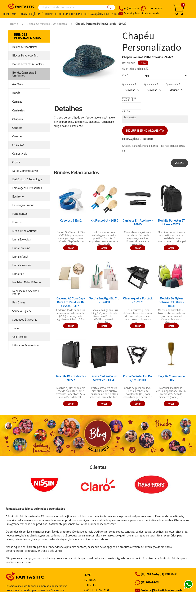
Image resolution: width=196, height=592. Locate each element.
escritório (18, 196)
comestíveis (19, 153)
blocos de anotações (25, 55)
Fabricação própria (35, 14)
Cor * (125, 75)
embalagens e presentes (27, 188)
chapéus (17, 119)
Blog (104, 14)
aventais (17, 84)
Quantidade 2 (151, 84)
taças (15, 328)
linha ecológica (21, 239)
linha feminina (21, 248)
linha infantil (20, 256)
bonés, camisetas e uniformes (24, 74)
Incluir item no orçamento (145, 130)
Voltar (179, 163)
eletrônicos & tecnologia (27, 179)
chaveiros (18, 145)
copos (16, 162)
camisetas (18, 110)
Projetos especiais (62, 14)
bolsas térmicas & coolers (28, 64)
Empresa (16, 14)
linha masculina (21, 265)
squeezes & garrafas (24, 319)
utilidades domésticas (25, 345)
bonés (16, 93)
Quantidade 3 (173, 84)
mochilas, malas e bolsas (26, 282)
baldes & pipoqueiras (25, 47)
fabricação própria (23, 205)
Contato (114, 14)
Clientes (90, 585)
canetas (17, 136)
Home (6, 14)
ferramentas (20, 213)
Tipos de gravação (88, 14)
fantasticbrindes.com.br (141, 13)
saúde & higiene (22, 311)
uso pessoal (19, 337)
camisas (17, 101)
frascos (17, 222)
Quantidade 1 (129, 84)
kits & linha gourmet (25, 231)
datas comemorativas (25, 171)
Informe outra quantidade (129, 99)
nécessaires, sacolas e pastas (25, 292)
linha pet (18, 274)
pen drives (18, 302)
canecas (17, 128)
